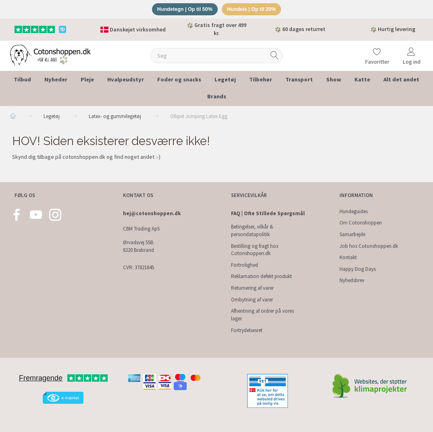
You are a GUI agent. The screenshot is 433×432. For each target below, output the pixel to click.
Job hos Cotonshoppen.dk (368, 246)
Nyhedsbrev (351, 280)
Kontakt (348, 257)
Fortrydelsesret (246, 330)
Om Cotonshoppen (360, 223)
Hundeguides (353, 211)
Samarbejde (352, 234)
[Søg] (275, 56)
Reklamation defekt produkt (261, 276)
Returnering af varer (252, 288)
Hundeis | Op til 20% (252, 9)
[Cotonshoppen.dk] (50, 55)
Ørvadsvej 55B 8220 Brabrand (138, 246)
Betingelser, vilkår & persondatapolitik (252, 231)
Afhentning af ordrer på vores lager (262, 315)
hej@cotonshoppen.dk (152, 213)
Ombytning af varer (252, 299)
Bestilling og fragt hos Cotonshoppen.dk (254, 250)
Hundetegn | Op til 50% (183, 9)
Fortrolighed (244, 265)
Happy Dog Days (357, 269)
